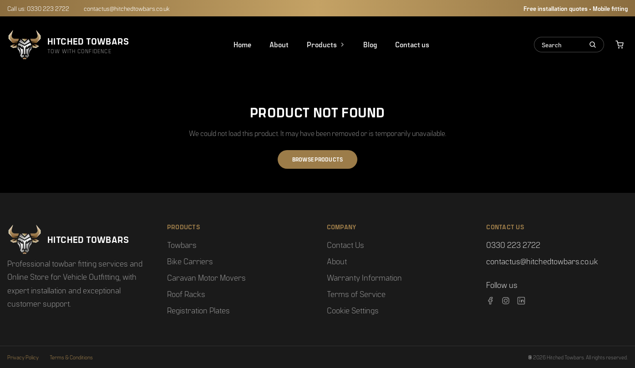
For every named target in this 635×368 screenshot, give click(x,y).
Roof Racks (186, 293)
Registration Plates (198, 310)
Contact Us (345, 244)
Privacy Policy (23, 357)
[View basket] (619, 44)
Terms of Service (356, 293)
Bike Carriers (190, 261)
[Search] (590, 44)
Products (326, 44)
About (279, 44)
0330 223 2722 (513, 244)
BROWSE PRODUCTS (317, 159)
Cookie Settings (353, 310)
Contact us (412, 44)
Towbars (182, 244)
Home (242, 44)
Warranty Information (364, 277)
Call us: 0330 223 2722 (38, 8)
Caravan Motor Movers (206, 277)
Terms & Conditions (71, 357)
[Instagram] (506, 301)
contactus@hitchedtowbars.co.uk (127, 8)
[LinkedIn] (521, 301)
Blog (370, 44)
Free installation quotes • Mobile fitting (575, 8)
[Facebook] (490, 301)
